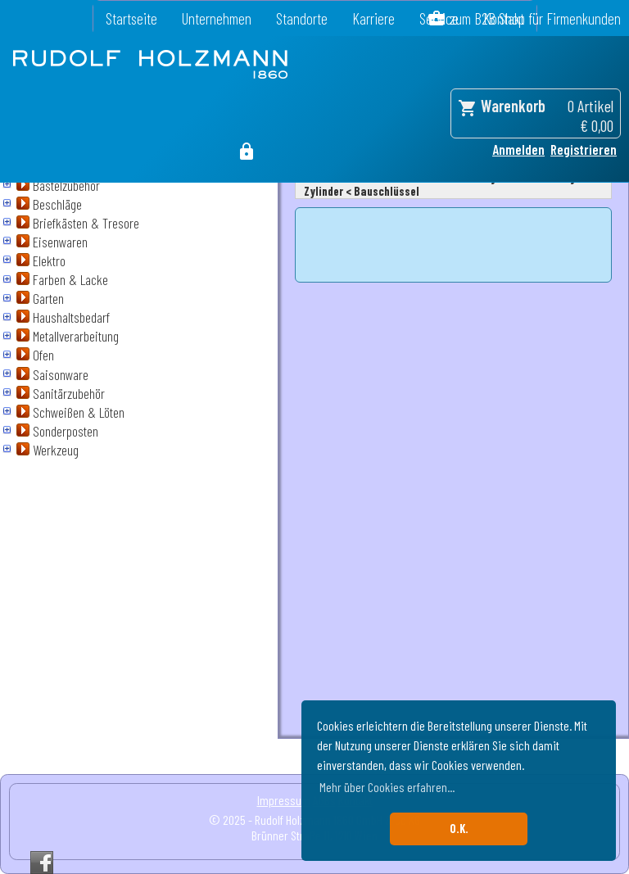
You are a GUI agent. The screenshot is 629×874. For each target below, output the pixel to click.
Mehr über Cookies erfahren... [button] (387, 787)
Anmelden (518, 149)
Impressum (283, 800)
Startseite (131, 18)
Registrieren (583, 149)
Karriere (373, 18)
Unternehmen (216, 18)
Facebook (41, 862)
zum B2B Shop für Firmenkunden (535, 18)
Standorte (302, 18)
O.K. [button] (459, 829)
